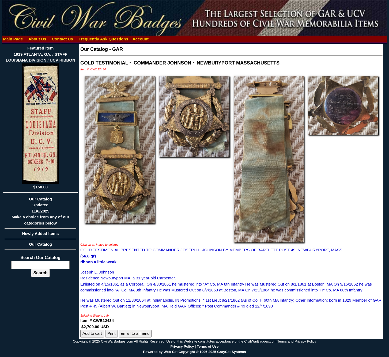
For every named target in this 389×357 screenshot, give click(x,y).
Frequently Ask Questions (103, 39)
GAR (117, 49)
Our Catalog (40, 244)
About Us (37, 39)
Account (141, 39)
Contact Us (62, 39)
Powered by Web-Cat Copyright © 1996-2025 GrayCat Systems (194, 352)
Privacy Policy (182, 346)
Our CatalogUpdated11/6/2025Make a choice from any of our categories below (40, 213)
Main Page (13, 39)
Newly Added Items (40, 235)
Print (111, 333)
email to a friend (135, 333)
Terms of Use (207, 346)
